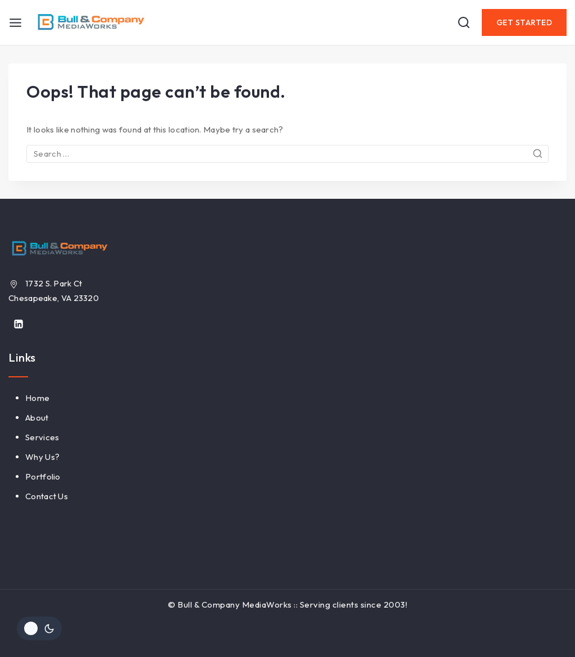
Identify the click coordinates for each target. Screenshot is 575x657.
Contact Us (46, 496)
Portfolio (43, 476)
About (37, 417)
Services (42, 437)
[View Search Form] (464, 22)
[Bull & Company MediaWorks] (90, 22)
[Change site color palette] (39, 628)
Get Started (524, 22)
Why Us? (42, 456)
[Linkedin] (18, 324)
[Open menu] (15, 23)
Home (37, 398)
